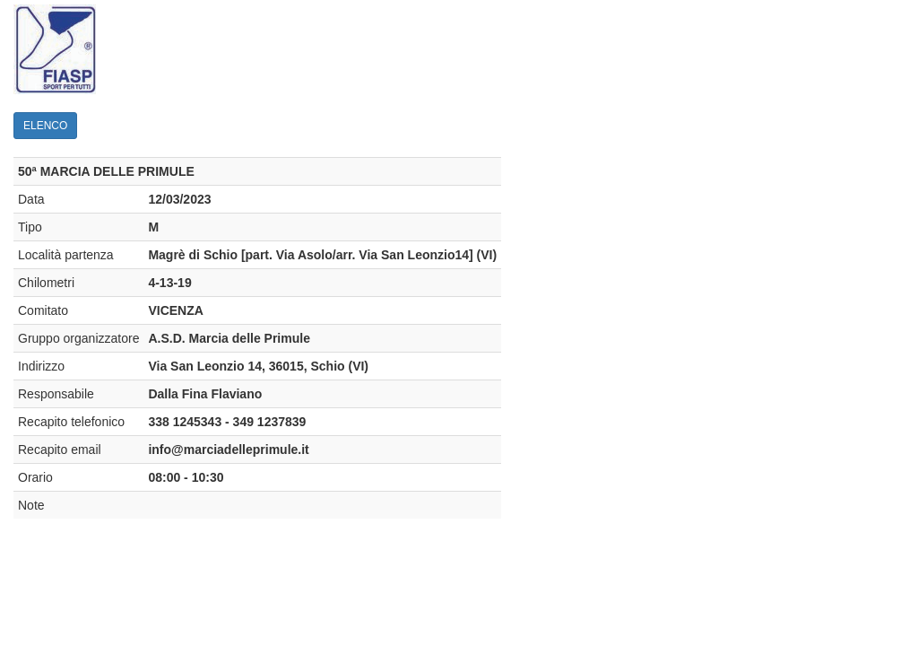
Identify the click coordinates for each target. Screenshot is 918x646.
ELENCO (45, 125)
